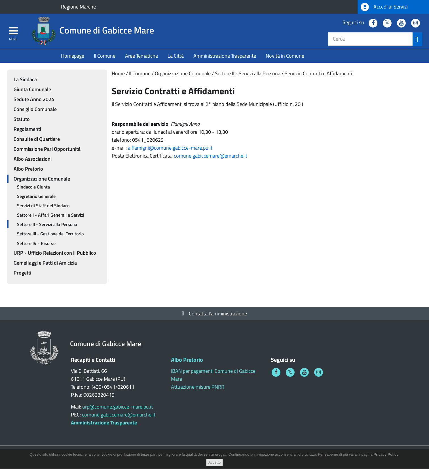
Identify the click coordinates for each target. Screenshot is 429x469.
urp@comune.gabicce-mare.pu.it (117, 407)
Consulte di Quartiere (37, 140)
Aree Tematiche (141, 56)
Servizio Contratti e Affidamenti (318, 74)
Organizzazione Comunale (183, 74)
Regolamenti (27, 130)
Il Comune (104, 56)
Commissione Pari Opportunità (47, 150)
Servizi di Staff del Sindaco (43, 206)
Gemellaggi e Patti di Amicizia (45, 263)
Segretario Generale (36, 197)
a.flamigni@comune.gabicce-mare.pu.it (170, 148)
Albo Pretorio (28, 169)
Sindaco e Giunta (33, 187)
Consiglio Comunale (35, 110)
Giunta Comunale (32, 90)
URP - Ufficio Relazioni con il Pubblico (55, 253)
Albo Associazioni (33, 160)
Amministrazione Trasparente (224, 56)
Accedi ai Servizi (384, 7)
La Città (176, 56)
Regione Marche (78, 7)
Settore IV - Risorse (36, 244)
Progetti (22, 273)
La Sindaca (25, 80)
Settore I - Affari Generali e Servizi (50, 216)
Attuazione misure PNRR (197, 387)
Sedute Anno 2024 (34, 100)
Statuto (22, 120)
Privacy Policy (385, 457)
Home (118, 74)
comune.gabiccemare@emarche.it (210, 156)
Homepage (72, 56)
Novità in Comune (285, 56)
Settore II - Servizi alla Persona (247, 74)
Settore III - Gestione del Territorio (50, 234)
